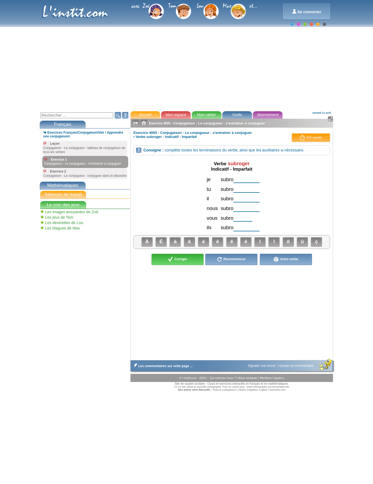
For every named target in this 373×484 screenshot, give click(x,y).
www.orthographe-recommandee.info (268, 386)
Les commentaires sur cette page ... (162, 366)
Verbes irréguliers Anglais (253, 389)
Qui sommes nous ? (223, 378)
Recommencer (231, 259)
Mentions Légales (272, 378)
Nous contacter (248, 378)
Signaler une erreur (262, 366)
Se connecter (306, 11)
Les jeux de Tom (59, 217)
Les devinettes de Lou (64, 223)
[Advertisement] (186, 68)
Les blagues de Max (62, 228)
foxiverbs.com (277, 389)
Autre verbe (286, 259)
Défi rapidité (311, 138)
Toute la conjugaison (224, 389)
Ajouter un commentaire (296, 366)
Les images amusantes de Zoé (71, 212)
